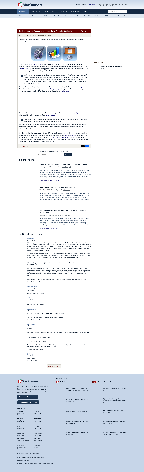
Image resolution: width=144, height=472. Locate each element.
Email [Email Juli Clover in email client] (18, 421)
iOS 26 (96, 16)
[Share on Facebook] (87, 146)
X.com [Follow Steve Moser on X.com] (22, 448)
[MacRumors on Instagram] (104, 5)
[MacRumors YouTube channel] (116, 5)
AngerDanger (31, 309)
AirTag (77, 16)
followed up (25, 69)
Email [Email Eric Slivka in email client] (35, 414)
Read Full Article (44, 180)
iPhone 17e (68, 16)
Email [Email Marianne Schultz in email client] (35, 435)
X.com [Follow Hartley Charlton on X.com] (22, 435)
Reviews (64, 11)
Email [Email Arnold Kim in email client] (18, 414)
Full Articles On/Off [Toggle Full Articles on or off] (32, 463)
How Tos (54, 11)
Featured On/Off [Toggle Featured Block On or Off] (22, 463)
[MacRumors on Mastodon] (113, 5)
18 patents (78, 113)
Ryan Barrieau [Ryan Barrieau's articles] (37, 438)
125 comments (24, 146)
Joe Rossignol (66, 167)
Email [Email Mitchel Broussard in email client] (18, 428)
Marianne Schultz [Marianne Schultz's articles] (38, 432)
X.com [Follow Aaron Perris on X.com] (39, 448)
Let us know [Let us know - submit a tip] (91, 5)
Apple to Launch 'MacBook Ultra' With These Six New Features (65, 165)
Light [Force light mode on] (52, 463)
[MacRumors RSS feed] (122, 5)
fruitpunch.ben (32, 286)
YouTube (63, 382)
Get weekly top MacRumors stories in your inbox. (54, 151)
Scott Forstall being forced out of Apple (63, 137)
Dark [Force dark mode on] (55, 463)
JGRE (29, 298)
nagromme (30, 238)
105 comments (54, 228)
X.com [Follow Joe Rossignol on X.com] (39, 421)
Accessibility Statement (23, 460)
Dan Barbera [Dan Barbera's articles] (20, 438)
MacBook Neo (56, 16)
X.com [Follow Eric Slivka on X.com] (39, 414)
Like (37, 281)
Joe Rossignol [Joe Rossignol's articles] (37, 418)
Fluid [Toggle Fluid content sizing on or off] (39, 463)
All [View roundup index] (125, 16)
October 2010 (64, 91)
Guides (45, 11)
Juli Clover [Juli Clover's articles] (20, 418)
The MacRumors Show (106, 382)
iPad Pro (117, 16)
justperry (30, 354)
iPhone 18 (87, 16)
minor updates (81, 87)
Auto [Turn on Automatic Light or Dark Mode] (48, 463)
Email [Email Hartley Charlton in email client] (18, 435)
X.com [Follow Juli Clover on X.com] (22, 421)
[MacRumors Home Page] (30, 5)
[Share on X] (83, 146)
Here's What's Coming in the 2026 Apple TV (57, 187)
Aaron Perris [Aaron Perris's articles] (37, 445)
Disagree (41, 281)
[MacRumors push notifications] (119, 5)
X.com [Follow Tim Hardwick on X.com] (39, 428)
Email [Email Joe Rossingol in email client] (35, 421)
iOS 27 (45, 16)
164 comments (54, 203)
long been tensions (70, 135)
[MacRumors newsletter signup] (126, 5)
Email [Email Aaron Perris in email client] (35, 448)
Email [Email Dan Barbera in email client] (18, 442)
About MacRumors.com (27, 397)
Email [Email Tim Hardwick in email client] (35, 428)
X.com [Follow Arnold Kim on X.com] (22, 414)
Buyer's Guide (75, 11)
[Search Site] (117, 11)
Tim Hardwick (65, 215)
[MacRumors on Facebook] (107, 5)
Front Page (23, 11)
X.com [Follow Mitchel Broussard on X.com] (22, 428)
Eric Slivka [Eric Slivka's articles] (36, 411)
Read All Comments (54, 366)
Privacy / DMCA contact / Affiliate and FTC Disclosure (30, 457)
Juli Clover (67, 190)
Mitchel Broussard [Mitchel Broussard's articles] (22, 425)
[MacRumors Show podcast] (100, 5)
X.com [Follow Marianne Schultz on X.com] (39, 435)
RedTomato (31, 324)
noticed (35, 64)
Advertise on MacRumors (28, 402)
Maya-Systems (50, 115)
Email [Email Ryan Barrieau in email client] (35, 442)
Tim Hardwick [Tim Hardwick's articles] (37, 425)
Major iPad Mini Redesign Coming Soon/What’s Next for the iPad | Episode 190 (114, 400)
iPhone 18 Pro (23, 16)
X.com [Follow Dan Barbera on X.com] (22, 442)
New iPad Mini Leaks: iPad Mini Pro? (77, 411)
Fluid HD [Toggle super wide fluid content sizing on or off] (44, 463)
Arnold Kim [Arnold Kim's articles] (20, 411)
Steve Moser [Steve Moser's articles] (20, 445)
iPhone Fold (35, 16)
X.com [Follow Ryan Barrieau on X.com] (39, 442)
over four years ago (53, 89)
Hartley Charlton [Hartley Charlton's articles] (21, 432)
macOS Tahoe (107, 16)
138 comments (54, 180)
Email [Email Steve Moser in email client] (18, 448)
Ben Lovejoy (47, 35)
